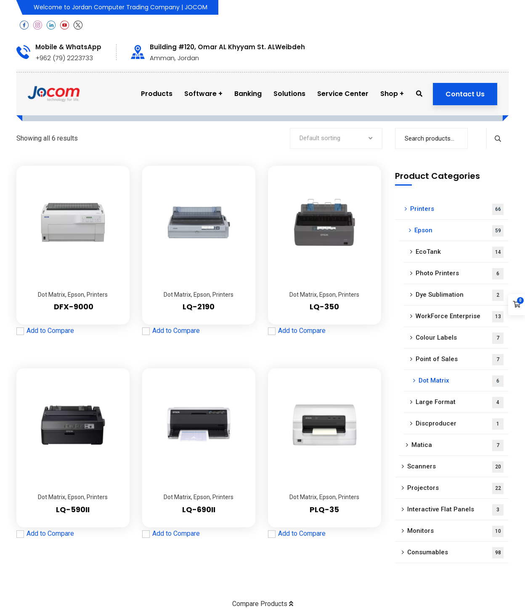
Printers (97, 294)
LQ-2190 (199, 306)
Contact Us (465, 94)
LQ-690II (198, 509)
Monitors (455, 531)
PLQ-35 (324, 509)
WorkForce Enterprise (460, 316)
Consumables (455, 552)
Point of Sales (460, 359)
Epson (76, 294)
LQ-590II (73, 509)
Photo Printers (460, 273)
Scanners (455, 467)
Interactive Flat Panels (455, 510)
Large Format (460, 402)
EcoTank (460, 252)
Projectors (455, 488)
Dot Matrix (51, 294)
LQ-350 (324, 306)
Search (497, 138)
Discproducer (460, 424)
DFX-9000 (72, 306)
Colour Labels (460, 338)
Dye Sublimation (460, 295)
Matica (457, 445)
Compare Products (262, 604)
